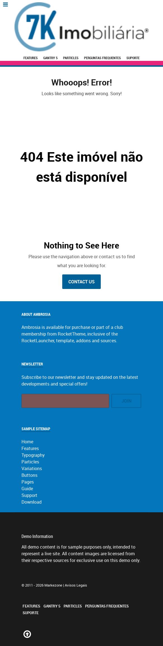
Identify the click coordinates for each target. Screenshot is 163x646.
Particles (70, 57)
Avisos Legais (76, 585)
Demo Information (37, 536)
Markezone (53, 585)
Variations (31, 468)
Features (30, 57)
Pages (27, 482)
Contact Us (81, 282)
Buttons (29, 475)
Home (27, 442)
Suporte (133, 57)
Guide (27, 488)
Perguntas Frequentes (102, 57)
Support (29, 495)
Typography (33, 455)
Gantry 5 (50, 57)
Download (31, 502)
